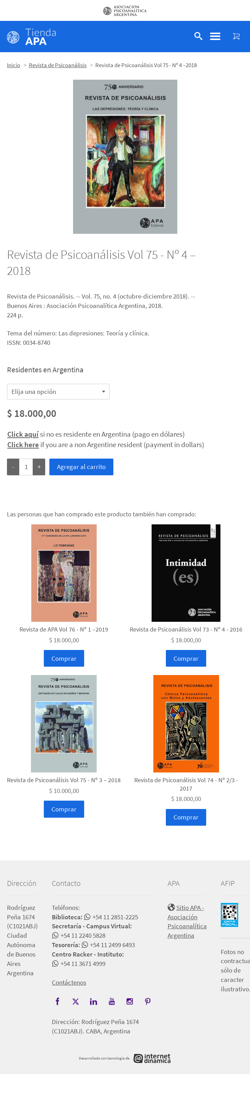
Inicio (13, 65)
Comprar (63, 658)
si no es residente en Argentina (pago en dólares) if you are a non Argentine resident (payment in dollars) (105, 439)
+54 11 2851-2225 (115, 917)
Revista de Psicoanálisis (58, 65)
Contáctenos (69, 982)
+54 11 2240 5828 (83, 935)
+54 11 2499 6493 (112, 945)
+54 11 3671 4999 (83, 963)
